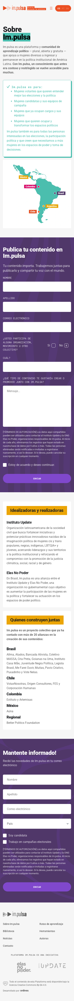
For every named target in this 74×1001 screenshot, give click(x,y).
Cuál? (6, 358)
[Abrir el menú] (51, 8)
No (61, 345)
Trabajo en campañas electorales (29, 842)
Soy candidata (17, 835)
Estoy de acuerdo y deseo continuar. (31, 465)
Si (49, 345)
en (67, 8)
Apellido (9, 298)
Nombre (7, 277)
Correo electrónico (16, 318)
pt (63, 8)
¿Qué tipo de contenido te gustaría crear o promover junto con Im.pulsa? (33, 380)
